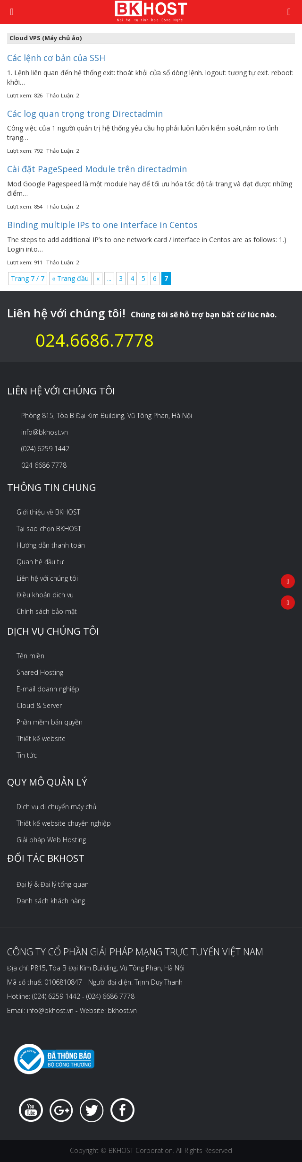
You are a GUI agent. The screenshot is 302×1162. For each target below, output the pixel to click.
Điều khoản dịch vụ (45, 594)
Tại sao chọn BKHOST (49, 528)
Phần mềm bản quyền (50, 721)
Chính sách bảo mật (47, 611)
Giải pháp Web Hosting (51, 839)
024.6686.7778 (94, 340)
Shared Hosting (40, 672)
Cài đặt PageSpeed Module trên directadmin (97, 169)
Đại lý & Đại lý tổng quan (53, 884)
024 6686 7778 (44, 465)
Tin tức (27, 755)
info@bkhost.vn (44, 432)
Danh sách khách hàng (51, 900)
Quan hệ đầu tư (40, 561)
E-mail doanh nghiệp (48, 688)
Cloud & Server (39, 705)
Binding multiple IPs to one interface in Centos (102, 224)
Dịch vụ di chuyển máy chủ (56, 806)
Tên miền (30, 655)
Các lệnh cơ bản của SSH (56, 57)
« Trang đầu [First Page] (70, 278)
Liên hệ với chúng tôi (47, 578)
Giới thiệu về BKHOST (48, 511)
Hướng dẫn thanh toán (51, 545)
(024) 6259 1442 (45, 448)
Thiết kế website (41, 738)
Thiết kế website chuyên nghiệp (64, 823)
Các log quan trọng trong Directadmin (85, 113)
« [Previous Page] (98, 278)
